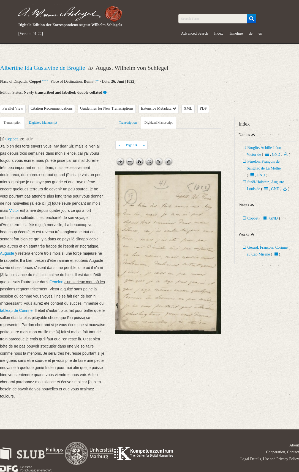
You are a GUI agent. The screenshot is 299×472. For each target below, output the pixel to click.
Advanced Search (194, 33)
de (250, 33)
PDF (203, 108)
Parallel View (12, 108)
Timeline (236, 33)
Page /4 (131, 145)
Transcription (12, 122)
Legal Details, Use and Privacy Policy (269, 459)
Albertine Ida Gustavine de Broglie (43, 67)
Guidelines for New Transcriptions (107, 108)
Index (218, 33)
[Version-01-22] (30, 34)
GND (45, 80)
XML (188, 108)
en (260, 33)
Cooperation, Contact (282, 452)
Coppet (252, 218)
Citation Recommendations (52, 108)
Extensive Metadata (158, 108)
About (294, 445)
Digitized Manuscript (43, 122)
